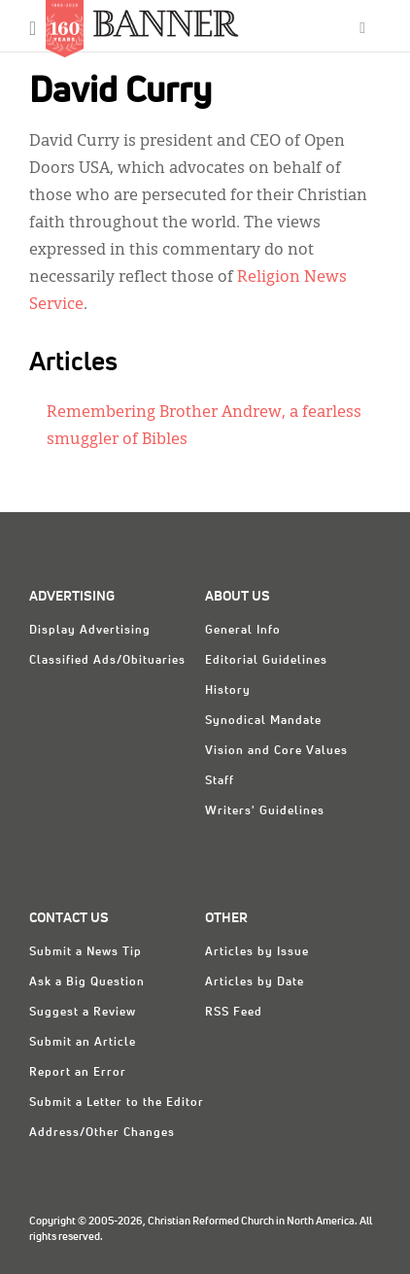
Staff (219, 781)
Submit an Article (82, 1043)
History (228, 691)
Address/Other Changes (102, 1133)
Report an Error (77, 1073)
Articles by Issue (257, 952)
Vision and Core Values (276, 751)
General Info (243, 631)
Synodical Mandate (263, 721)
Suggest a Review (82, 1012)
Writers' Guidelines (265, 811)
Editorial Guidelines (266, 661)
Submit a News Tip (85, 952)
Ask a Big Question (87, 982)
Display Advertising (90, 631)
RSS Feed (233, 1012)
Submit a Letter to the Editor (116, 1103)
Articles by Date (254, 982)
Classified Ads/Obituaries (107, 661)
